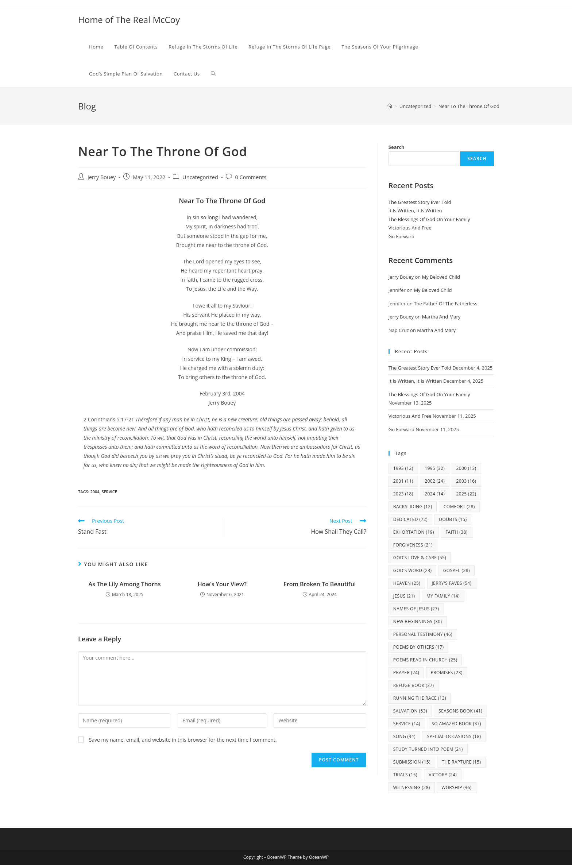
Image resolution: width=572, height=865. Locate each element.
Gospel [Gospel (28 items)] (456, 570)
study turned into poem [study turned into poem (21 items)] (428, 749)
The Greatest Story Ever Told (420, 202)
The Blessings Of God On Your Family (429, 219)
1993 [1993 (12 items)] (403, 468)
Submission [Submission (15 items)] (411, 762)
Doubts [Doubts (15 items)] (453, 519)
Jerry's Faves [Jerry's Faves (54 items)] (452, 583)
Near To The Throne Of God (468, 106)
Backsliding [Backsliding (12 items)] (412, 506)
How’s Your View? (222, 584)
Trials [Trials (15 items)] (405, 775)
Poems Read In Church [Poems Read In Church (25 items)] (425, 660)
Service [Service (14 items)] (406, 724)
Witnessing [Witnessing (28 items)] (411, 787)
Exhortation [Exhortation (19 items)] (413, 532)
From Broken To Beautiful (319, 584)
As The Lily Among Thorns (124, 584)
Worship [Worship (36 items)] (456, 787)
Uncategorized (200, 177)
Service (109, 491)
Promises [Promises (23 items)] (447, 672)
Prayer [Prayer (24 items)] (406, 672)
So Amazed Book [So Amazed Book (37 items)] (456, 724)
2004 (94, 491)
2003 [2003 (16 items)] (466, 481)
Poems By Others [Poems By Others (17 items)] (418, 647)
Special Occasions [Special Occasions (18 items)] (454, 736)
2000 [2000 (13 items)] (466, 468)
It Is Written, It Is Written (415, 210)
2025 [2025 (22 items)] (466, 494)
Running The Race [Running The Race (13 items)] (419, 698)
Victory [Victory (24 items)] (443, 775)
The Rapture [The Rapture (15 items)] (461, 762)
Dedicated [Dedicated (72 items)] (410, 519)
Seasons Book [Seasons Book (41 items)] (460, 711)
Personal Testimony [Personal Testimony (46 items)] (422, 634)
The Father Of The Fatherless (445, 303)
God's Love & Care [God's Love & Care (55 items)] (419, 558)
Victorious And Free (410, 227)
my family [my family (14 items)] (443, 596)
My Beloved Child (441, 277)
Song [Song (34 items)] (404, 736)
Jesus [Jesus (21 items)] (404, 596)
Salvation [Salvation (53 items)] (410, 711)
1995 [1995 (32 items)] (435, 468)
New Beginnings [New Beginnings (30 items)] (417, 621)
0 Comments (251, 177)
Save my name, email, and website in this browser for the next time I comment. (183, 739)
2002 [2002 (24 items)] (435, 481)
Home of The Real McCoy (129, 19)
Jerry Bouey (102, 177)
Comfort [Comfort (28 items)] (459, 506)
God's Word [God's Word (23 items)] (412, 570)
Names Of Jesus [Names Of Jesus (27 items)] (416, 609)
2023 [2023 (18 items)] (403, 494)
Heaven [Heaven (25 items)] (406, 583)
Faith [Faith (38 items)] (456, 532)
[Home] (389, 106)
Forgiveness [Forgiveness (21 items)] (413, 545)
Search (397, 147)
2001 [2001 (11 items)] (403, 481)
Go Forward (401, 236)
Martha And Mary (441, 316)
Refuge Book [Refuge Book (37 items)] (413, 685)
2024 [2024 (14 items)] (435, 494)
